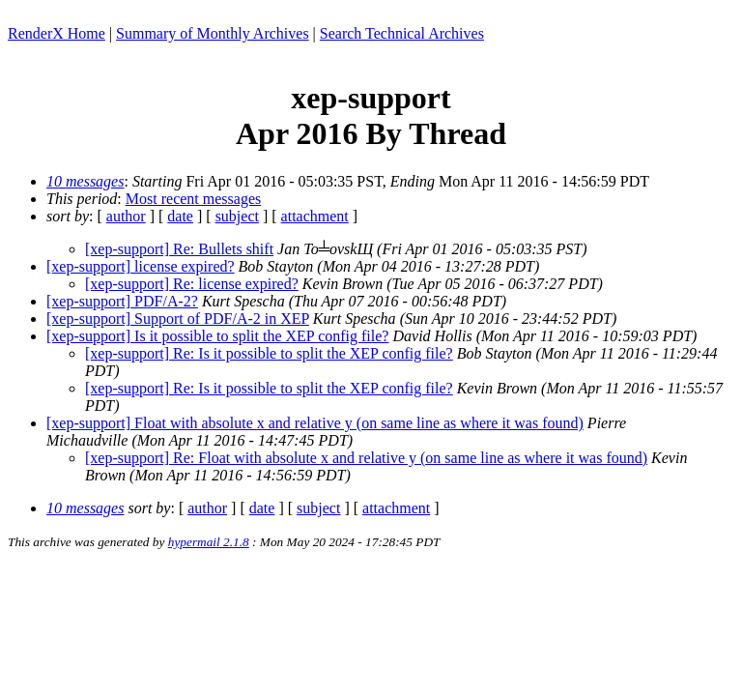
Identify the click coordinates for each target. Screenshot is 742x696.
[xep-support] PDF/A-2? (122, 301)
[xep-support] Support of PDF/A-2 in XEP (177, 318)
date (180, 216)
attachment (315, 216)
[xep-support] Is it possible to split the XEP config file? (217, 336)
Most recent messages (193, 198)
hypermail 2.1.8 (208, 542)
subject (237, 216)
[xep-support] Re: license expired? (192, 284)
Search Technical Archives (402, 33)
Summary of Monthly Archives (212, 33)
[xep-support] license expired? (140, 266)
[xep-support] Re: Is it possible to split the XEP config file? (269, 353)
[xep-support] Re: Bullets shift (179, 249)
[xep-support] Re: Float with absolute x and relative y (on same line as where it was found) (366, 458)
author (126, 216)
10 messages (85, 181)
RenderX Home (56, 33)
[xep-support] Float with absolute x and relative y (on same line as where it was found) (315, 423)
